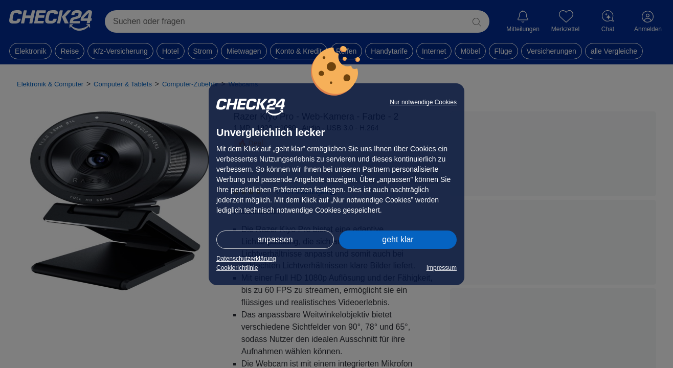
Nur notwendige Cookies (423, 102)
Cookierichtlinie (237, 267)
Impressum (442, 267)
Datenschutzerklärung (246, 258)
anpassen (275, 239)
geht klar (397, 239)
